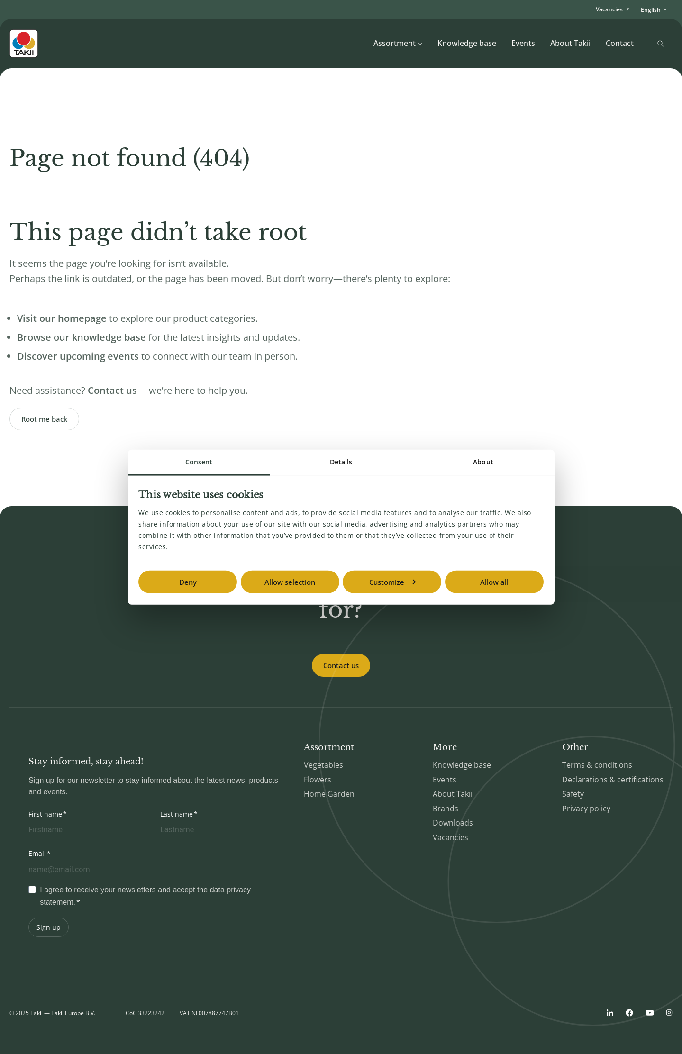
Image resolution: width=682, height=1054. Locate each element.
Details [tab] (341, 461)
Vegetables (323, 765)
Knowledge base (466, 43)
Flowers (317, 779)
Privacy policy (586, 808)
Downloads (453, 823)
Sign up (48, 927)
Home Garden (329, 794)
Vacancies (450, 837)
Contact (620, 43)
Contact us (341, 665)
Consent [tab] (199, 461)
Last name (176, 813)
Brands (445, 808)
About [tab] (483, 461)
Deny (188, 582)
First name (45, 813)
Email (37, 853)
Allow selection (289, 582)
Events (523, 43)
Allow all (494, 582)
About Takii (570, 43)
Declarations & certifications (613, 779)
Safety (573, 794)
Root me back (44, 419)
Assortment (398, 43)
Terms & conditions (597, 765)
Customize (392, 582)
